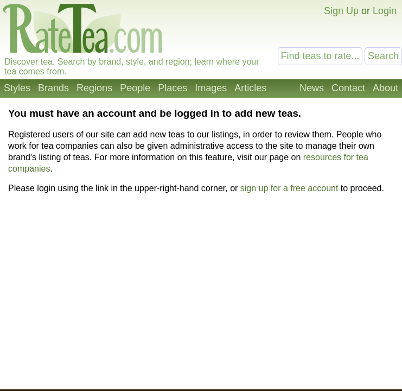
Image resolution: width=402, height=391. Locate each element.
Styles (17, 88)
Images (211, 88)
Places (172, 88)
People (135, 88)
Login (385, 10)
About (385, 88)
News (311, 88)
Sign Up (341, 10)
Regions (94, 88)
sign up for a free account (289, 188)
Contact (348, 88)
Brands (53, 88)
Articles (250, 88)
